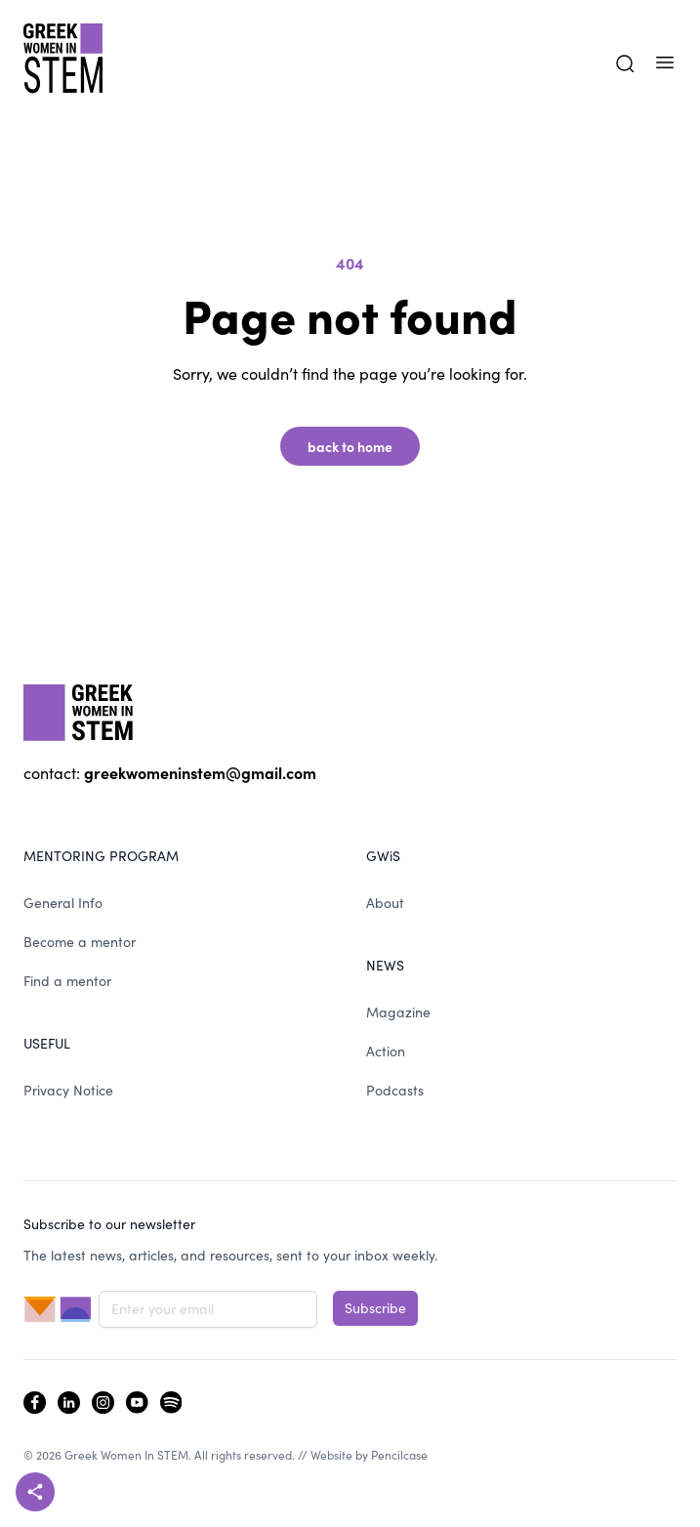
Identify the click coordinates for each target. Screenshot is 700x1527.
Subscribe (375, 1308)
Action (385, 1051)
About (385, 902)
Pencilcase (399, 1455)
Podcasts (395, 1090)
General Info (63, 902)
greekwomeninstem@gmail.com (200, 772)
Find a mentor (67, 980)
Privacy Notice (68, 1090)
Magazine (398, 1012)
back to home (350, 446)
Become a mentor (79, 941)
